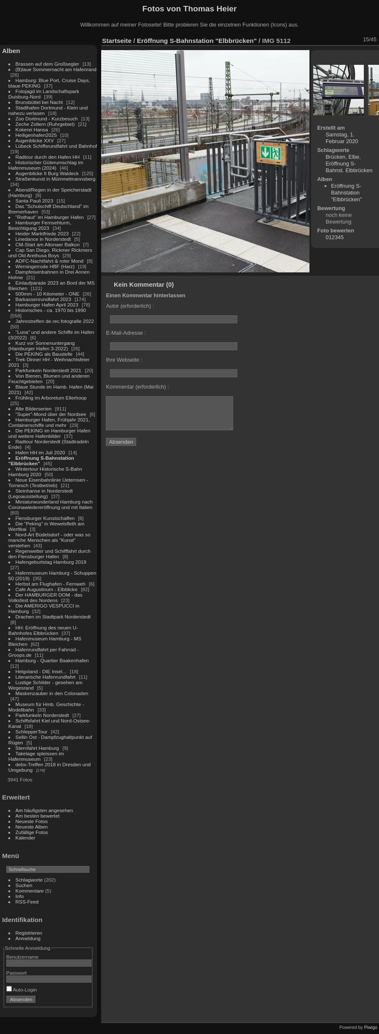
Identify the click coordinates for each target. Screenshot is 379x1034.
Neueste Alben (32, 826)
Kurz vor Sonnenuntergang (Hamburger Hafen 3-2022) (41, 345)
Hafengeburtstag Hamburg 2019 (51, 562)
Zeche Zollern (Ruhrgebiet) (45, 124)
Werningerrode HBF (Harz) (45, 266)
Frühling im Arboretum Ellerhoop (51, 397)
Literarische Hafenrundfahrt (46, 677)
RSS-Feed (27, 901)
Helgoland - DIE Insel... (41, 671)
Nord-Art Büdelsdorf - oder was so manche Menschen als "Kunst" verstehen (49, 540)
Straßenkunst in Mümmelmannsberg (56, 178)
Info (20, 896)
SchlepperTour (32, 731)
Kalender (25, 837)
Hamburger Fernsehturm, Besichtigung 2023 (39, 225)
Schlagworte (29, 879)
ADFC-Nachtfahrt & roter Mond (50, 261)
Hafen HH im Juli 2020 (40, 452)
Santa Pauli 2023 (35, 200)
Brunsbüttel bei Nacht (39, 102)
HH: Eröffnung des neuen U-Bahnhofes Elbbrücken (43, 630)
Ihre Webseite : (124, 360)
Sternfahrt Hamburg (37, 748)
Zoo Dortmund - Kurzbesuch (47, 118)
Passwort (16, 972)
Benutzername (22, 956)
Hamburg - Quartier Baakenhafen (52, 660)
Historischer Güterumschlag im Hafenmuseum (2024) (45, 165)
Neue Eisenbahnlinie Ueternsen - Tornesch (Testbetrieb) (48, 482)
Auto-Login (21, 989)
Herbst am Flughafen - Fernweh (51, 583)
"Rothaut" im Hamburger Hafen (50, 217)
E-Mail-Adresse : (126, 333)
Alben (11, 50)
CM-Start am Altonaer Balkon (48, 244)
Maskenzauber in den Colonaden (52, 693)
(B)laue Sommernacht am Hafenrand (56, 69)
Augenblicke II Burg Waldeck (47, 173)
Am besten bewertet (38, 815)
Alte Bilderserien (34, 408)
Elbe (354, 157)
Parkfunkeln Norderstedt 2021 (48, 370)
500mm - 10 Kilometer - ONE (48, 293)
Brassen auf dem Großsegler (47, 64)
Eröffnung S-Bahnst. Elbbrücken (349, 166)
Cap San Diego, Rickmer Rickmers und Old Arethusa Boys (50, 252)
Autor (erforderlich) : (130, 306)
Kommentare (30, 890)
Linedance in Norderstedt (43, 239)
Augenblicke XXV (35, 140)
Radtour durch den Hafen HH (48, 157)
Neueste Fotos (32, 821)
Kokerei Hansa (32, 129)
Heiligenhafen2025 (36, 135)
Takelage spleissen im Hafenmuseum (36, 756)
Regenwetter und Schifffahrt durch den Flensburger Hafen (49, 553)
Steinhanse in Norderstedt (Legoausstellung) (40, 493)
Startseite (117, 40)
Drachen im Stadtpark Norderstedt (53, 616)
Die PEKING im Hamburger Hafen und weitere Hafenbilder (49, 433)
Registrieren (29, 932)
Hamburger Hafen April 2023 (47, 304)
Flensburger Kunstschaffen (45, 518)
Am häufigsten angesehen (44, 810)
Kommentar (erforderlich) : (137, 387)
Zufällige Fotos (32, 832)
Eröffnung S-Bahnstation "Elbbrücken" (197, 40)
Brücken (336, 157)
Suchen (24, 885)
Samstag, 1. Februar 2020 (342, 137)
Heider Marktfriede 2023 (42, 233)
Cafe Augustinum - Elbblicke (47, 589)
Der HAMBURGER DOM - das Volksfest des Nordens (45, 597)
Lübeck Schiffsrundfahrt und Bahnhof (56, 146)
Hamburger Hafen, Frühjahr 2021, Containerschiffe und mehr (49, 422)
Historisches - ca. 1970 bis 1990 (51, 310)
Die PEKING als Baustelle (44, 354)
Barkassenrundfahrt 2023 (43, 299)
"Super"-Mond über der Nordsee (51, 414)
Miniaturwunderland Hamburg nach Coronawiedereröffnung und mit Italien (50, 504)
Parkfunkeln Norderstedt (42, 715)
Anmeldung (28, 938)
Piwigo (370, 1027)
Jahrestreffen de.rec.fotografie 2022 (55, 321)
